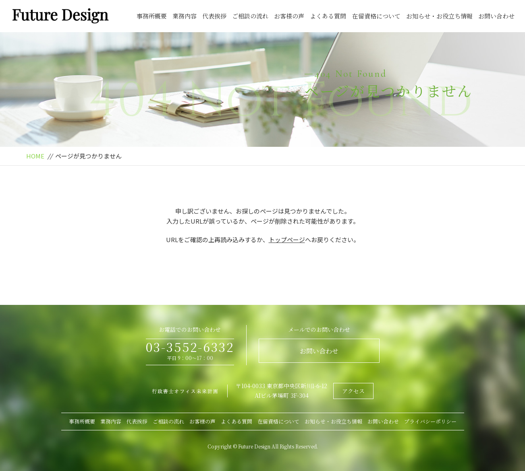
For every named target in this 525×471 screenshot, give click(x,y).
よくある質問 (328, 16)
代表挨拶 (214, 16)
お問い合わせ (496, 16)
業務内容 (184, 16)
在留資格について (376, 16)
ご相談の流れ (250, 16)
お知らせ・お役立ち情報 (439, 16)
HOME (35, 156)
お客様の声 (289, 16)
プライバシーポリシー (430, 421)
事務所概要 (152, 16)
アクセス (353, 391)
